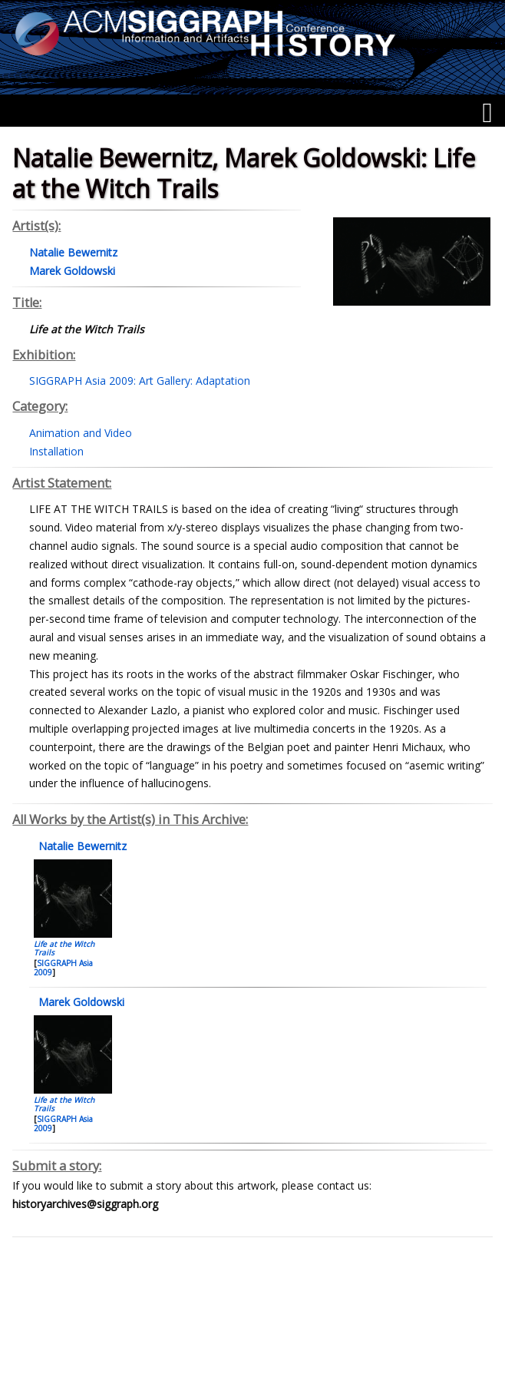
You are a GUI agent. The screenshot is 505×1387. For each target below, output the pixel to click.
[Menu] (487, 113)
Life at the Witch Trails (64, 948)
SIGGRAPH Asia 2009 (63, 968)
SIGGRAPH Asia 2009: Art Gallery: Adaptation (139, 380)
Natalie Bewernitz (81, 846)
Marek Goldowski (79, 1002)
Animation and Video (80, 432)
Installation (56, 451)
